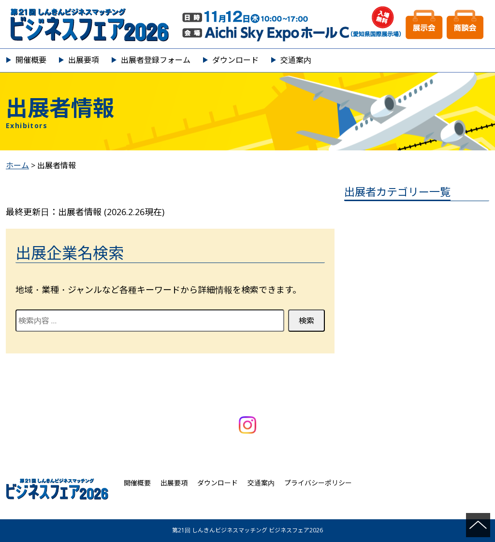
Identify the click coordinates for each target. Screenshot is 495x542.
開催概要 (30, 60)
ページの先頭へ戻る (478, 525)
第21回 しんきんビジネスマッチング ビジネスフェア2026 (247, 24)
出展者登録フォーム (155, 60)
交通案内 (295, 60)
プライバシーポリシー (318, 482)
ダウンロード (235, 60)
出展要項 (83, 60)
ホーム (17, 165)
